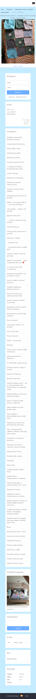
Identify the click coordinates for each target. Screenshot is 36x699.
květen (16, 642)
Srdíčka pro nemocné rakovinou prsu (14, 183)
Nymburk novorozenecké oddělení (15, 190)
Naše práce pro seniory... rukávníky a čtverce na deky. (16, 446)
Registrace (12, 97)
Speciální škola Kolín (13, 216)
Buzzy (9, 527)
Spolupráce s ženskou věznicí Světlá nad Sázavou (16, 308)
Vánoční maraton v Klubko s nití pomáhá (16, 301)
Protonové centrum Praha (15, 162)
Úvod (2, 9)
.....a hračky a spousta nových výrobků (16, 221)
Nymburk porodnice (13, 158)
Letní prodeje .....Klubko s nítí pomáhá (16, 210)
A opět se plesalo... (13, 173)
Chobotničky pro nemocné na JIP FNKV (16, 197)
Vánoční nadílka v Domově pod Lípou (15, 281)
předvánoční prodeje (14, 153)
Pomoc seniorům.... (13, 336)
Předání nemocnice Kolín (15, 563)
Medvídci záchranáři (13, 378)
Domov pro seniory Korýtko (16, 536)
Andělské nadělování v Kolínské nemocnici (14, 288)
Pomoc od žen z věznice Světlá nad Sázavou (17, 351)
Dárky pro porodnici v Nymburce (14, 357)
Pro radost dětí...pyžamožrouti (17, 363)
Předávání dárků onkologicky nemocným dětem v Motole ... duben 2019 (17, 520)
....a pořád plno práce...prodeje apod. (17, 248)
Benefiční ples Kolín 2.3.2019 (16, 532)
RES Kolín (10, 345)
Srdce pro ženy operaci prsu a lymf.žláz (16, 232)
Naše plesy (10, 460)
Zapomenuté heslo (21, 97)
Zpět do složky (18, 66)
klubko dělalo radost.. (14, 148)
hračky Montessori (13, 227)
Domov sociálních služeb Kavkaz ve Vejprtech (15, 402)
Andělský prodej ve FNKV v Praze (16, 471)
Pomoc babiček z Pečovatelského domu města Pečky (16, 416)
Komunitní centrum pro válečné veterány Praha (14, 295)
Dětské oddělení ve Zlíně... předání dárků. (15, 408)
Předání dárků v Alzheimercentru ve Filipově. (16, 477)
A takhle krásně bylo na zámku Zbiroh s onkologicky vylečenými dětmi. (17, 512)
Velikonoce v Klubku (13, 238)
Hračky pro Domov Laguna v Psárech (16, 368)
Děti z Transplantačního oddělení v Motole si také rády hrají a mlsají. (17, 431)
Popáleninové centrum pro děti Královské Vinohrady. (15, 424)
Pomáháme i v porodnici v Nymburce (15, 439)
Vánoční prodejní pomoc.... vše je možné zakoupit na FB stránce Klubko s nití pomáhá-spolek (17, 386)
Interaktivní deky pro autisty (16, 554)
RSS (27, 696)
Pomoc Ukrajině (12, 320)
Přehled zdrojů (12, 659)
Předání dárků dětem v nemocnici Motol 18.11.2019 (16, 484)
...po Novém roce (12, 242)
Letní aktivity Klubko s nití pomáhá (15, 326)
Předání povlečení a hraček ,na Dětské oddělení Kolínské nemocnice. (17, 503)
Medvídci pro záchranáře (15, 178)
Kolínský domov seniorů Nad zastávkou (16, 315)
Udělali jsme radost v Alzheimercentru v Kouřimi (16, 495)
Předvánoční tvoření (13, 489)
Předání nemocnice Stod (15, 559)
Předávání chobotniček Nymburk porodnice (14, 138)
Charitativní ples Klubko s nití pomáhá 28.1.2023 (16, 275)
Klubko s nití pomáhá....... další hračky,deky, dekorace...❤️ (17, 261)
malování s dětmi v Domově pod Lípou (16, 255)
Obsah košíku (11, 114)
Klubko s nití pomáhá (14, 340)
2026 (20, 642)
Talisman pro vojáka (13, 550)
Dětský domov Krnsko (14, 451)
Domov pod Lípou (13, 331)
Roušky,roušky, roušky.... (15, 456)
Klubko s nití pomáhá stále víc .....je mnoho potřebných (16, 203)
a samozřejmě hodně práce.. (16, 144)
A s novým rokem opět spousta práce (14, 268)
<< (9, 642)
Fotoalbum (9, 9)
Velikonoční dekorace (14, 374)
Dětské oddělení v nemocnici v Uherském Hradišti (17, 395)
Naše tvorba (11, 465)
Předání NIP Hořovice (14, 541)
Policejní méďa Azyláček (15, 545)
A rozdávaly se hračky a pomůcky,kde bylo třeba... (15, 168)
